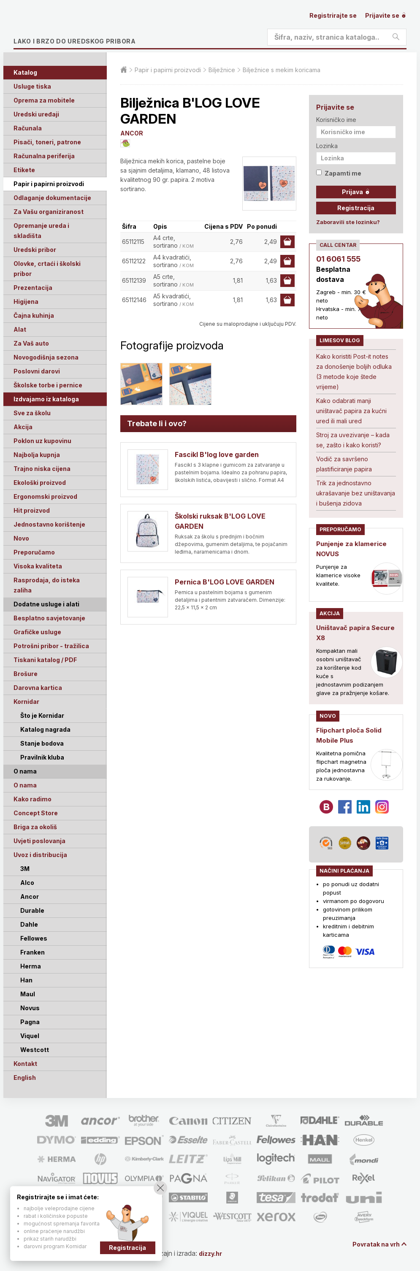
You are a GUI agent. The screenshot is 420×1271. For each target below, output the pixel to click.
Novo (21, 538)
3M (25, 868)
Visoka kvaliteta (38, 566)
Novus (30, 1007)
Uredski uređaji (36, 114)
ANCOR (131, 133)
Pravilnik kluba (42, 757)
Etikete (24, 169)
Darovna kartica (38, 687)
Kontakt (25, 1063)
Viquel (29, 1035)
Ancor (29, 896)
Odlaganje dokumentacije (52, 197)
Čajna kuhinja (34, 315)
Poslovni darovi (37, 371)
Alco (27, 882)
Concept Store (36, 813)
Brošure (26, 673)
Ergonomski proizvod (45, 496)
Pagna (30, 1021)
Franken (32, 952)
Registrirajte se (333, 15)
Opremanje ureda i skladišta (41, 230)
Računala (28, 128)
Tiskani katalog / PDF (45, 659)
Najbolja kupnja (37, 454)
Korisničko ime (336, 119)
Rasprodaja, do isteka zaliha (47, 585)
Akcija (23, 426)
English (25, 1077)
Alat (20, 329)
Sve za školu (32, 412)
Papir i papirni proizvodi (49, 183)
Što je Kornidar (42, 715)
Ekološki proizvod (40, 482)
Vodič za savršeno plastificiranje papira (344, 464)
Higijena (26, 301)
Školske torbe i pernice (48, 385)
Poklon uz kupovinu (42, 440)
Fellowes (33, 938)
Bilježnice (222, 69)
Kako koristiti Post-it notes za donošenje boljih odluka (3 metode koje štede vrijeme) (354, 371)
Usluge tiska (32, 86)
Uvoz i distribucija (40, 854)
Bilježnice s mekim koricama (281, 69)
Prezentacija (33, 287)
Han (26, 980)
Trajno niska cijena (42, 468)
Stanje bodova (42, 743)
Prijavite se (385, 15)
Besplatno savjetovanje (49, 618)
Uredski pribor (35, 249)
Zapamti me (338, 173)
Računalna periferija (44, 156)
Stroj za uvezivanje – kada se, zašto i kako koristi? (353, 440)
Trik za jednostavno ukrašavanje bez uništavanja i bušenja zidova (355, 493)
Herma (30, 966)
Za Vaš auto (31, 343)
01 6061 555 (338, 258)
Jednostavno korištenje (49, 524)
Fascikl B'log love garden (217, 454)
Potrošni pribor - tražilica (51, 645)
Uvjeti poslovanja (39, 840)
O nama (25, 785)
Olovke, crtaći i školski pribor (47, 268)
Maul (27, 994)
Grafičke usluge (37, 632)
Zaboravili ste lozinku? (348, 222)
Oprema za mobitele (44, 100)
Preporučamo (34, 552)
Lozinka (327, 145)
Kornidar (26, 701)
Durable (32, 910)
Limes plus (93, 27)
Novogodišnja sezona (46, 357)
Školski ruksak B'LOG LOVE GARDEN (220, 521)
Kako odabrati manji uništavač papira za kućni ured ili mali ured (351, 411)
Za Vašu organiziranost (49, 211)
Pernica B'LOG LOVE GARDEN (224, 582)
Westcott (34, 1049)
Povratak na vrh (372, 1245)
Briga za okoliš (35, 826)
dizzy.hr (218, 1253)
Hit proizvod (32, 510)
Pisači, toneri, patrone (47, 142)
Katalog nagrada (45, 729)
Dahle (29, 924)
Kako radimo (32, 799)
